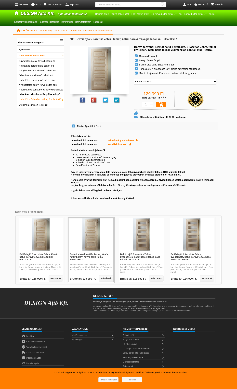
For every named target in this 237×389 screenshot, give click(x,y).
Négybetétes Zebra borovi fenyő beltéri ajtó (41, 89)
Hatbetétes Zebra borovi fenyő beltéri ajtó (92, 30)
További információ (108, 380)
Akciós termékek (93, 335)
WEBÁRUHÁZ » (26, 30)
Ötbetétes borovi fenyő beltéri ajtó (36, 75)
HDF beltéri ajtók (139, 14)
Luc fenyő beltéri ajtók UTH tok (166, 14)
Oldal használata (31, 358)
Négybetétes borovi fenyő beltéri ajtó (37, 70)
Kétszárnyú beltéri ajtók (26, 22)
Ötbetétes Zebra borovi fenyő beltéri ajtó (39, 94)
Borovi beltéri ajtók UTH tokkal (199, 14)
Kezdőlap (28, 336)
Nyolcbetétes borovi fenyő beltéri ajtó (38, 85)
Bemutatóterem (83, 22)
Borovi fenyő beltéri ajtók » (53, 30)
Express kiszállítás (49, 22)
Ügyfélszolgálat (31, 363)
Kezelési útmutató (120, 144)
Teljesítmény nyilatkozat (123, 140)
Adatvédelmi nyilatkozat (34, 347)
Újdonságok (93, 340)
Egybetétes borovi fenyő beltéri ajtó (37, 61)
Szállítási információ (33, 352)
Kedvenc (201, 5)
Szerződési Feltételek (33, 341)
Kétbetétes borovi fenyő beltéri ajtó (36, 65)
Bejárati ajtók (102, 14)
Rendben (132, 380)
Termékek (21, 5)
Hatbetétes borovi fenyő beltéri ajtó (36, 80)
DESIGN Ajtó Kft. (46, 303)
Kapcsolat (98, 22)
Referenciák (67, 22)
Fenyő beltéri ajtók (120, 14)
